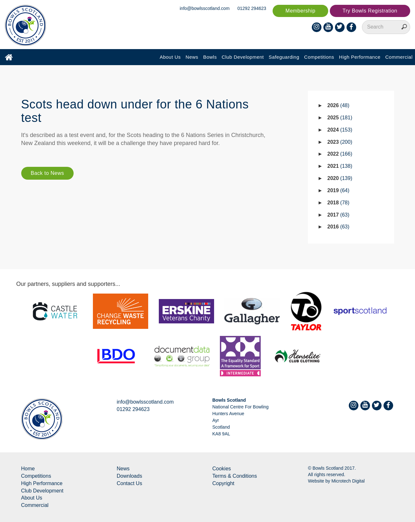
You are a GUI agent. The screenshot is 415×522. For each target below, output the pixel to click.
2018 (338, 202)
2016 (338, 226)
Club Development (242, 57)
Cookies (221, 468)
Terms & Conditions (234, 476)
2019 (338, 190)
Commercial (398, 57)
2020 (339, 178)
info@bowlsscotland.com (205, 8)
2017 (338, 215)
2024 (339, 130)
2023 (339, 142)
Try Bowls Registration (370, 10)
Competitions (319, 57)
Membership (300, 10)
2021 (339, 166)
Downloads (129, 476)
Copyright (223, 483)
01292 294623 (252, 8)
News (191, 57)
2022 (339, 154)
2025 (339, 117)
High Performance (360, 57)
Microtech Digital (348, 480)
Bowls (210, 57)
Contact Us (129, 483)
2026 (338, 105)
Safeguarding (284, 57)
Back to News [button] (47, 173)
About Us (170, 57)
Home (28, 468)
